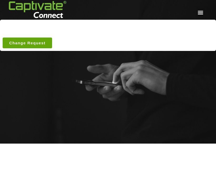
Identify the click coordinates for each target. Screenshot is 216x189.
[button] (200, 12)
